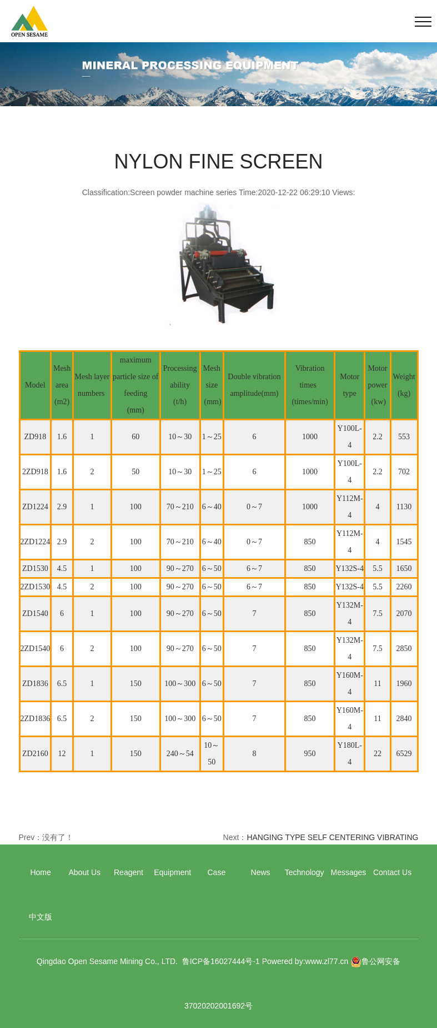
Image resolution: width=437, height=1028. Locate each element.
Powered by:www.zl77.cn (305, 961)
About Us (84, 872)
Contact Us (392, 872)
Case (217, 872)
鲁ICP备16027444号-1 (221, 961)
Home (40, 872)
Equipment (172, 872)
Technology (304, 872)
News (260, 872)
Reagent (128, 872)
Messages (348, 872)
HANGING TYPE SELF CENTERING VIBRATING (332, 837)
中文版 (40, 916)
